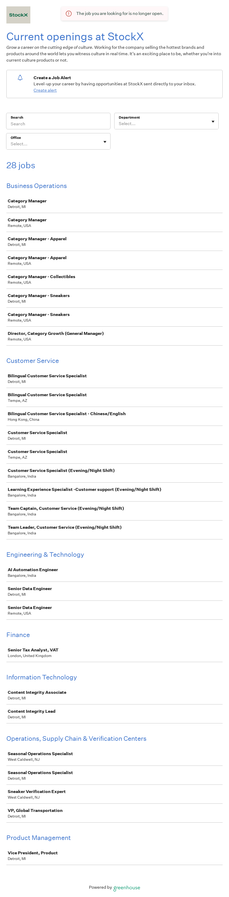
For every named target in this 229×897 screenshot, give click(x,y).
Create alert (45, 90)
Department (129, 117)
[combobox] (119, 124)
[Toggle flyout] (213, 121)
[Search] (58, 124)
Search (17, 117)
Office (16, 137)
